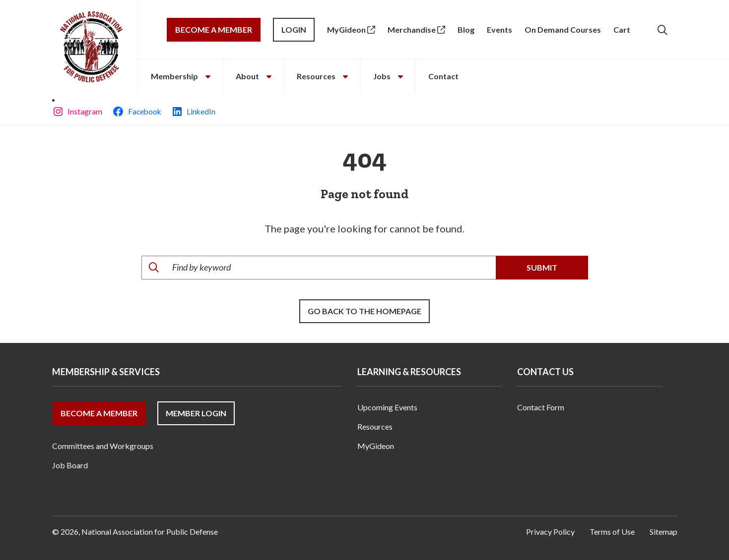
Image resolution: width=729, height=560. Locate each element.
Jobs (388, 76)
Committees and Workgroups (102, 445)
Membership (180, 76)
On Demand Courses (563, 29)
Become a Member (213, 29)
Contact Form (540, 407)
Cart (621, 29)
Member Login (196, 413)
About (253, 76)
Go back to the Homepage (364, 311)
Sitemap (663, 531)
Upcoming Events (387, 407)
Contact (443, 76)
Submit (542, 267)
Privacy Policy (550, 531)
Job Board (70, 465)
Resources (322, 76)
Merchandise (416, 29)
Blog (466, 29)
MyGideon (351, 29)
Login (293, 29)
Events (499, 29)
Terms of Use (612, 531)
